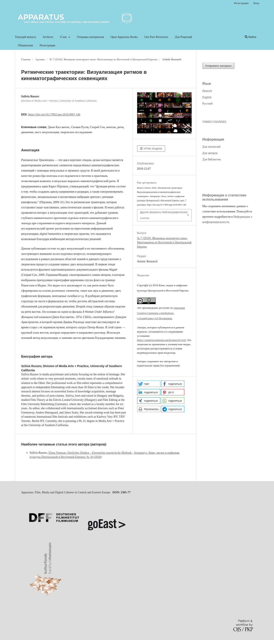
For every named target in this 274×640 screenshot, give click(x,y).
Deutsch (207, 91)
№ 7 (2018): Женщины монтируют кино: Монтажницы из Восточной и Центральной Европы (103, 59)
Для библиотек (211, 159)
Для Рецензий (183, 37)
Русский (207, 103)
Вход (256, 3)
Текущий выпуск (25, 37)
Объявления (25, 45)
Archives (48, 37)
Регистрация (47, 45)
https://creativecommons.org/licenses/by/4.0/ (161, 340)
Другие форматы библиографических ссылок (164, 215)
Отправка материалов (90, 37)
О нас (64, 37)
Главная (26, 59)
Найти (250, 37)
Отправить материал (218, 65)
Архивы (39, 59)
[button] (148, 384)
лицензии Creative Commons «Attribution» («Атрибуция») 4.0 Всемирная (161, 313)
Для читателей (211, 146)
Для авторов (210, 153)
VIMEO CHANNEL (214, 121)
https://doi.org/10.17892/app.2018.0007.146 (54, 114)
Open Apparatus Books (124, 37)
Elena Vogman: (90, 452)
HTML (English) (152, 148)
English (206, 97)
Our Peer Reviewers (156, 37)
